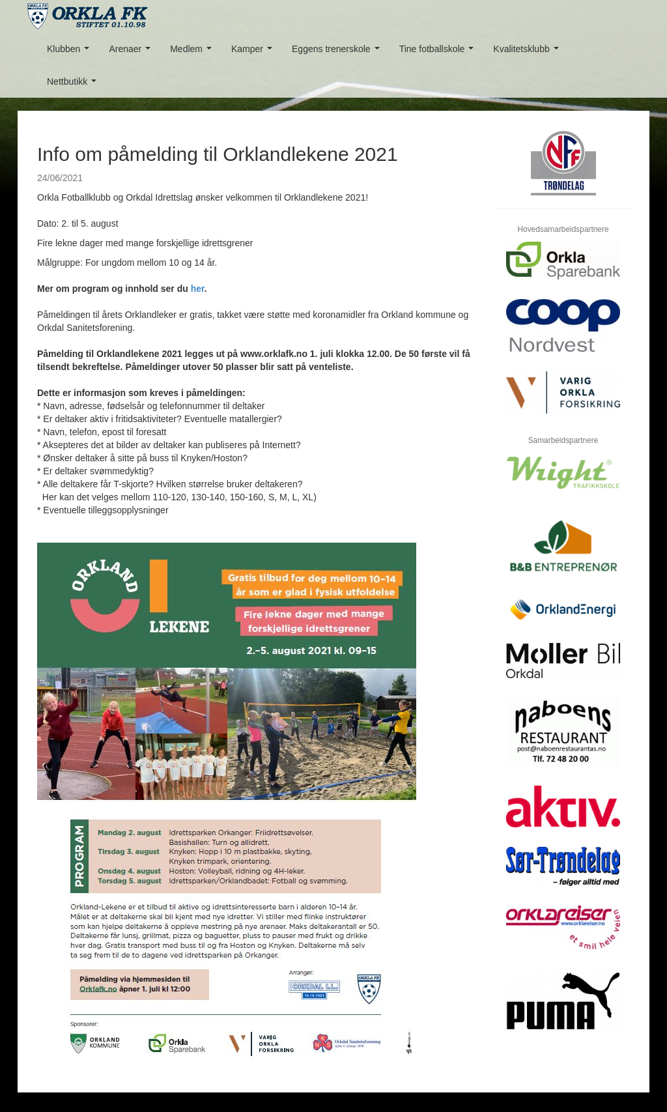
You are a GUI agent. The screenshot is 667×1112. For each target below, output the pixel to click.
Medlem (193, 52)
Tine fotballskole (439, 52)
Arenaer (132, 52)
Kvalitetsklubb (528, 52)
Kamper (254, 52)
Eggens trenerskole (338, 52)
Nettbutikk (74, 85)
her (198, 288)
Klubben (70, 52)
